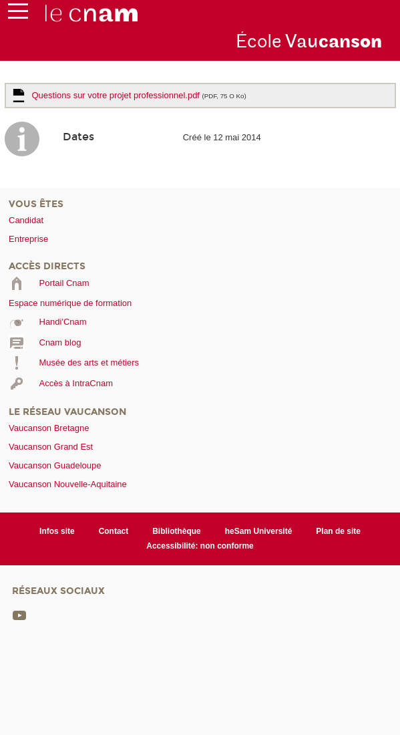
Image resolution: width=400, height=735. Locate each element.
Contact (114, 531)
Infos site (57, 531)
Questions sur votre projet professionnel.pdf (139, 95)
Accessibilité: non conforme (200, 546)
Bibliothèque (176, 531)
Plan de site (338, 531)
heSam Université (258, 531)
